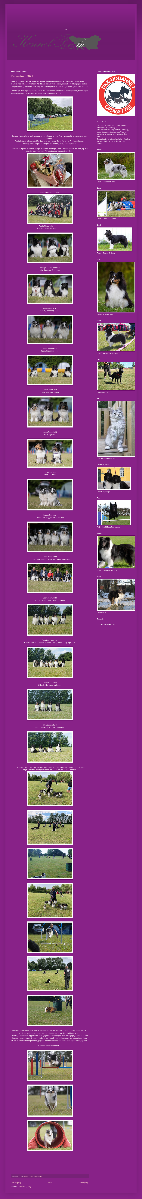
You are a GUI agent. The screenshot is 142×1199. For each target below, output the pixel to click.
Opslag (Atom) (25, 1187)
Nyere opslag (16, 1183)
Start (49, 1183)
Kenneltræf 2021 (22, 76)
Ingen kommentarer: (36, 1176)
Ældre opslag (83, 1183)
